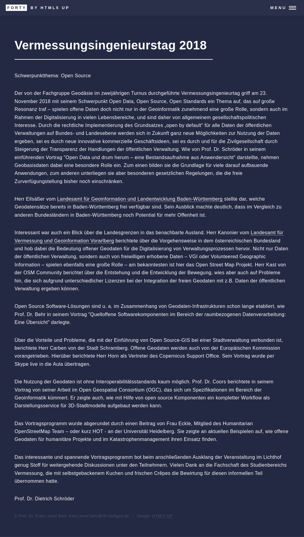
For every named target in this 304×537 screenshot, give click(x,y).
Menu (278, 7)
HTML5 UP (162, 516)
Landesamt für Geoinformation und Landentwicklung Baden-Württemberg (140, 199)
